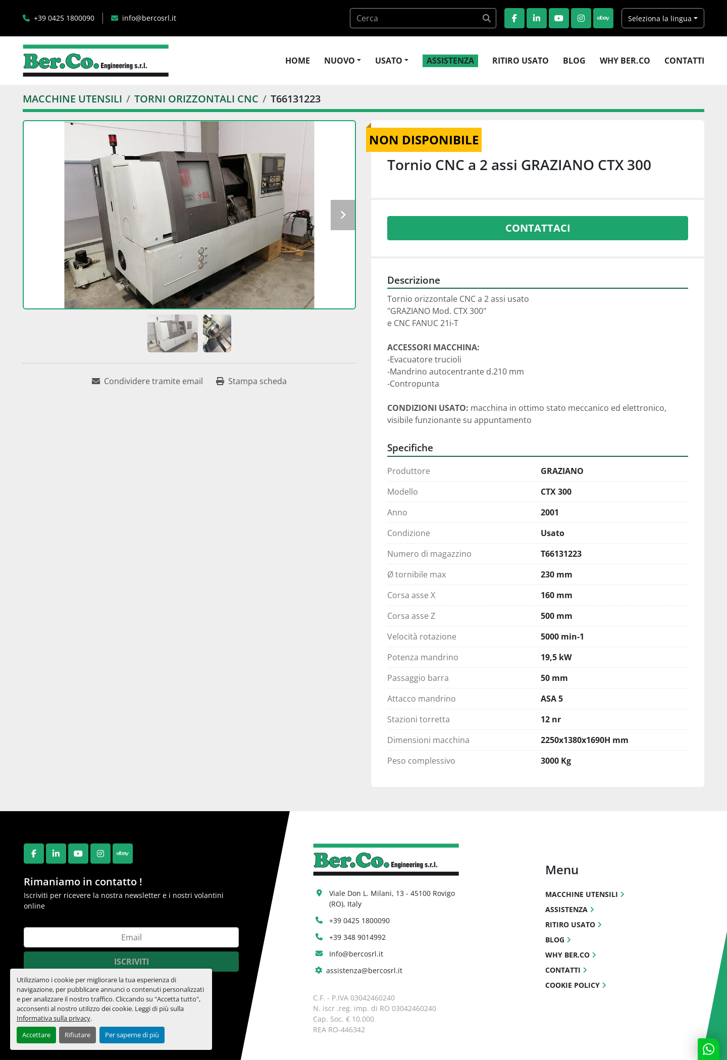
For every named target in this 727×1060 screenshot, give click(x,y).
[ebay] (603, 18)
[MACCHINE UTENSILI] (72, 98)
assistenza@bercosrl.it (364, 970)
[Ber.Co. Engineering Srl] (386, 858)
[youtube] (559, 18)
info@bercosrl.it (149, 18)
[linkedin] (537, 18)
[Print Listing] (251, 381)
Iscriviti (131, 961)
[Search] (423, 18)
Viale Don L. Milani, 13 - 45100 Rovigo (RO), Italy (393, 898)
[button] (342, 61)
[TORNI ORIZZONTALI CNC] (196, 98)
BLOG (574, 60)
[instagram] (581, 18)
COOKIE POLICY (572, 985)
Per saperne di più (132, 1034)
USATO (388, 60)
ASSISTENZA (450, 60)
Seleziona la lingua (660, 18)
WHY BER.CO (625, 60)
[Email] (131, 937)
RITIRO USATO (520, 60)
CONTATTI (684, 60)
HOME (297, 60)
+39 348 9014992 (357, 937)
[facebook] (514, 18)
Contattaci (537, 228)
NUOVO (339, 60)
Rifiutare (77, 1034)
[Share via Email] (147, 381)
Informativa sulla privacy (53, 1018)
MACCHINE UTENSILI (581, 894)
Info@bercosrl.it (356, 954)
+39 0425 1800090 (64, 18)
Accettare (36, 1034)
